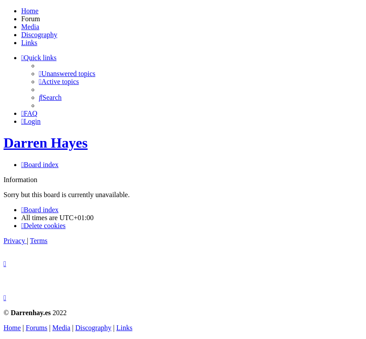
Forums (36, 327)
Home (29, 11)
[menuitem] (67, 73)
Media (30, 26)
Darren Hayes (45, 143)
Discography (39, 34)
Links (29, 42)
